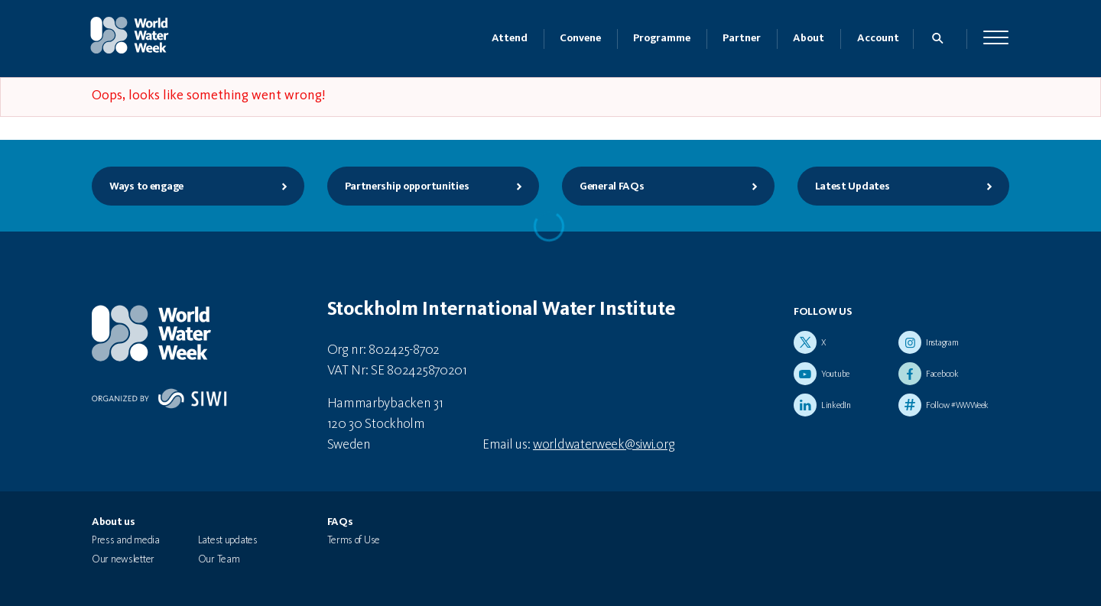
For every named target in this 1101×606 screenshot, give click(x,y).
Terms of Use (354, 540)
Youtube (835, 374)
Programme (661, 38)
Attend (510, 38)
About (808, 38)
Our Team (219, 559)
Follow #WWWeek (957, 405)
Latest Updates (904, 186)
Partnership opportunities (434, 186)
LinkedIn (836, 405)
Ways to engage (198, 186)
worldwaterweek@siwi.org (603, 445)
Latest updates (228, 540)
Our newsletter (123, 559)
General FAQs (669, 186)
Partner (742, 38)
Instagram (942, 343)
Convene (580, 38)
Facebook (942, 374)
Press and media (126, 540)
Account (878, 38)
